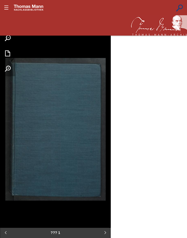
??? (28, 7)
